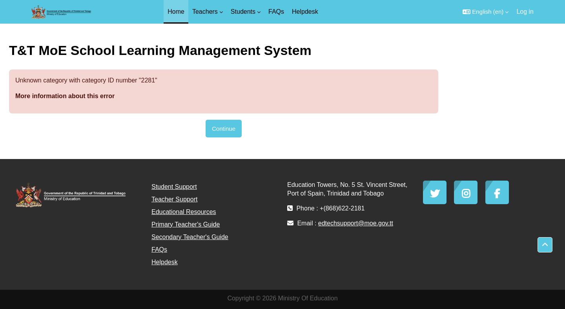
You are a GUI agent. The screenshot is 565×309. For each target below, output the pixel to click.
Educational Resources (183, 211)
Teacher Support (174, 199)
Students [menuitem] (243, 11)
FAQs (159, 249)
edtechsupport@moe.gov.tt (355, 223)
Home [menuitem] (176, 11)
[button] (485, 12)
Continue (223, 128)
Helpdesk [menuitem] (305, 11)
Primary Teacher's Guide (185, 224)
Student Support (174, 186)
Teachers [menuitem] (205, 11)
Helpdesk (164, 262)
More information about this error (65, 96)
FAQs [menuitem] (276, 11)
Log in (525, 11)
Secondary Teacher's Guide (189, 237)
